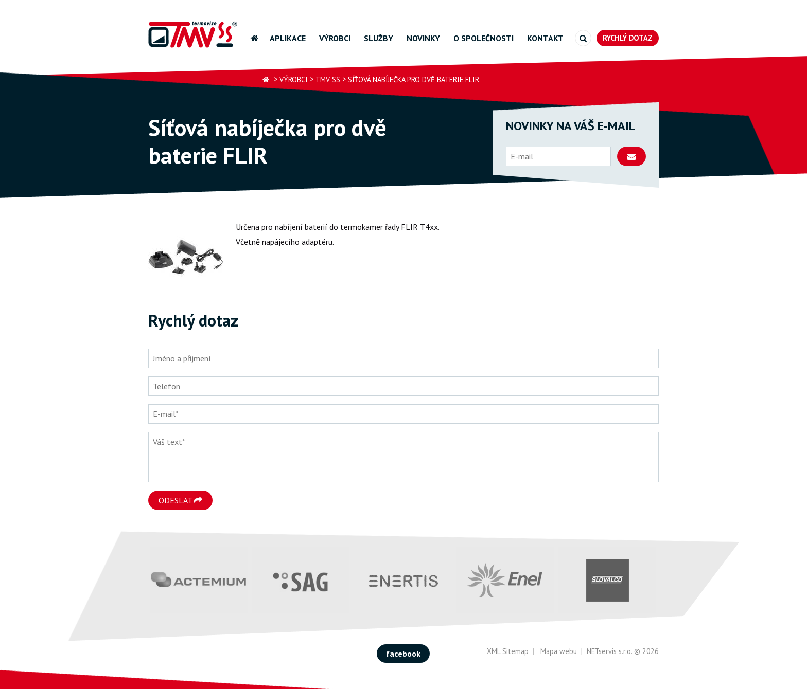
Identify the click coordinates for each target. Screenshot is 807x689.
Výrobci (334, 38)
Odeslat (180, 500)
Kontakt (545, 38)
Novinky (423, 38)
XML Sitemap (508, 651)
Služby (378, 38)
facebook (403, 653)
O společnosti (483, 38)
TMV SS (327, 79)
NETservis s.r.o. (609, 651)
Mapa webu (558, 651)
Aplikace (288, 38)
